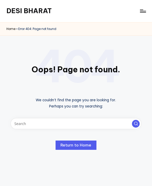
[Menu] (142, 11)
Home (10, 29)
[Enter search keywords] (76, 123)
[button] (136, 124)
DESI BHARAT (29, 11)
